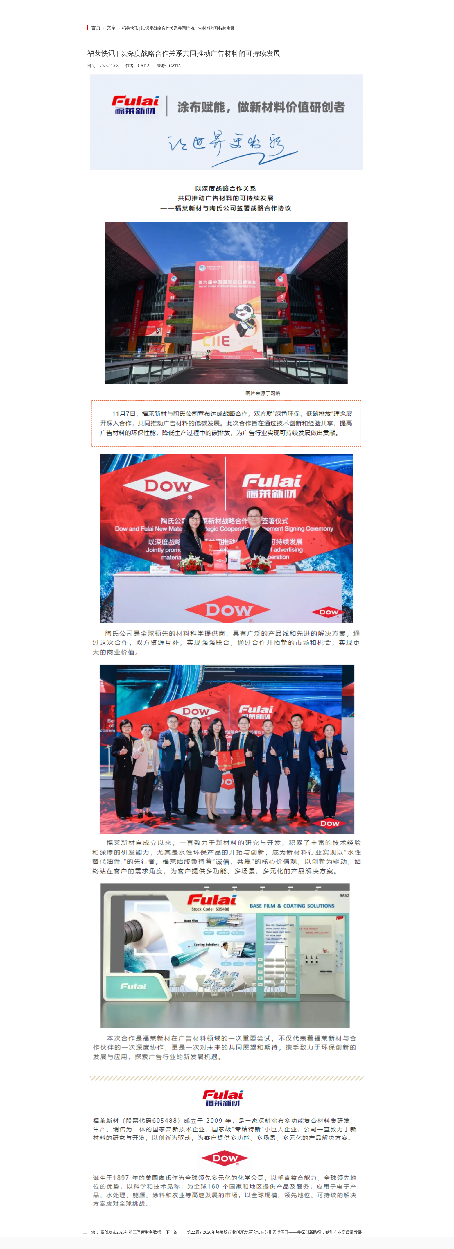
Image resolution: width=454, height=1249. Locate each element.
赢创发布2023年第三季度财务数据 (130, 1232)
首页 (96, 27)
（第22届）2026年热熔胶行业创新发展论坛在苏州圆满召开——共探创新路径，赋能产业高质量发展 (272, 1232)
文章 (111, 27)
